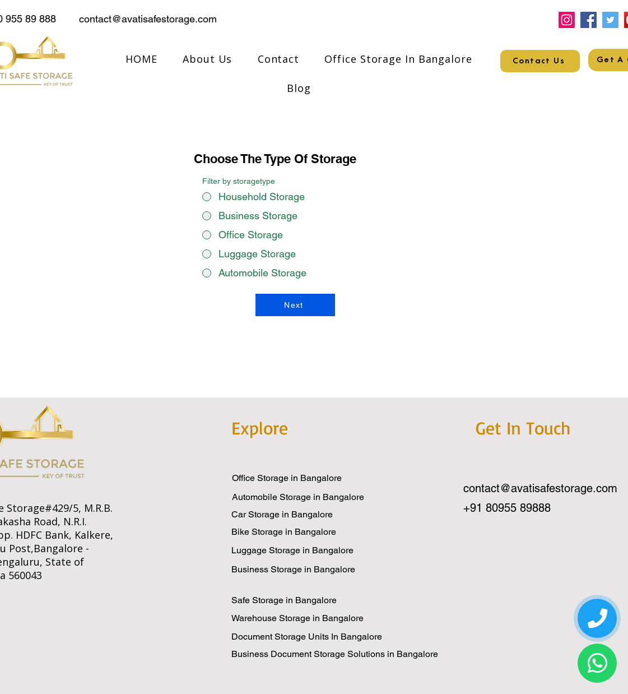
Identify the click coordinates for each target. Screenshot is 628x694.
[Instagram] (567, 20)
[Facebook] (588, 20)
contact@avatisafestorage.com (148, 19)
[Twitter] (610, 20)
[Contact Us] (540, 61)
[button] (398, 59)
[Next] (295, 305)
